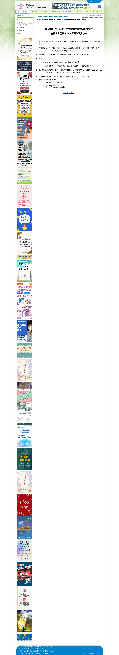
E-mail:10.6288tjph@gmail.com (39, 650)
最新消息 (99, 15)
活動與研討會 (20, 30)
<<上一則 (65, 93)
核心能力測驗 (20, 27)
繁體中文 (91, 1)
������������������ (92, 17)
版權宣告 (85, 653)
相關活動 (19, 33)
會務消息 (19, 19)
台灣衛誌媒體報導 (22, 25)
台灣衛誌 (19, 22)
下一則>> (71, 93)
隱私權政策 (91, 653)
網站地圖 (97, 653)
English (97, 1)
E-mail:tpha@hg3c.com (37, 648)
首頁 (94, 15)
